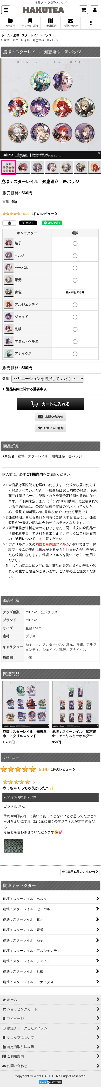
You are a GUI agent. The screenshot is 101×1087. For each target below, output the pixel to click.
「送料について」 (25, 539)
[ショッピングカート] (83, 10)
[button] (5, 10)
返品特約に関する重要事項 (24, 389)
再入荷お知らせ (75, 292)
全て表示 (80, 872)
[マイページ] (94, 10)
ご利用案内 (34, 474)
